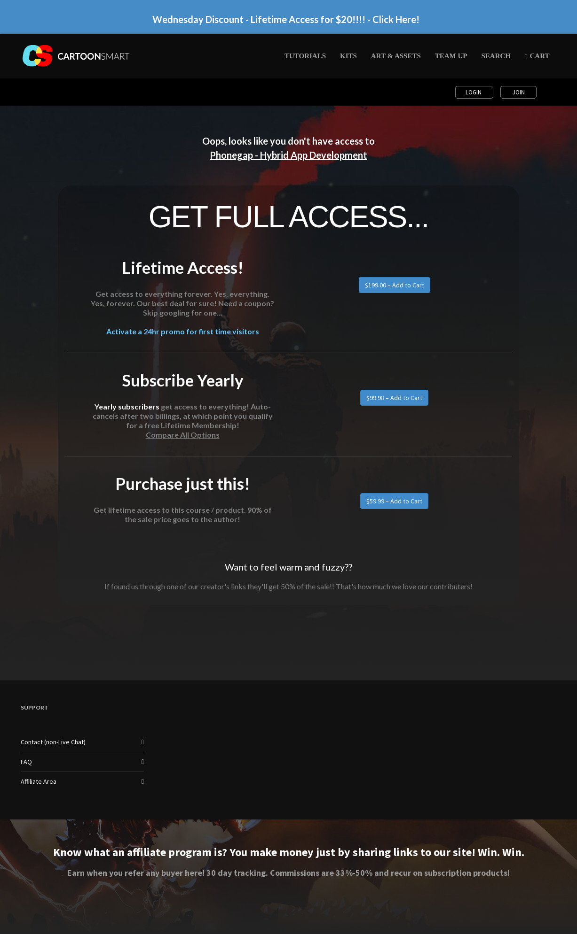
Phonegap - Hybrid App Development (288, 155)
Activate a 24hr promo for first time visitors (182, 331)
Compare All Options (183, 434)
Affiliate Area (38, 781)
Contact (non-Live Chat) (53, 742)
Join (519, 92)
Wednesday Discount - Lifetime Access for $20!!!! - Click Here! (285, 19)
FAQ (26, 761)
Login (474, 92)
